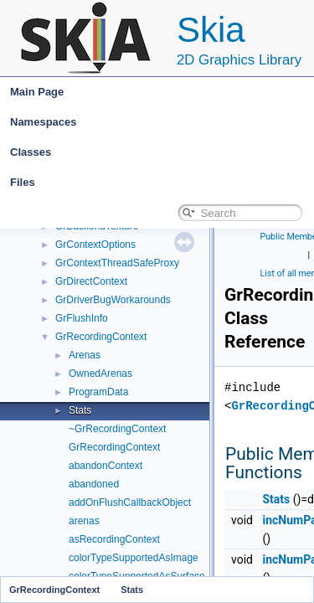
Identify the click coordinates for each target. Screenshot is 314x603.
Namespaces (160, 122)
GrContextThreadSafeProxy (117, 263)
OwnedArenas (100, 373)
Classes (160, 152)
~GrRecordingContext (117, 429)
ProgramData (98, 392)
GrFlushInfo (81, 318)
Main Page (37, 91)
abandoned (94, 484)
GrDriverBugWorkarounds (113, 300)
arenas (84, 521)
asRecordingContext (114, 539)
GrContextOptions (95, 244)
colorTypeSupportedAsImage (133, 558)
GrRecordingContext (101, 337)
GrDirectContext (91, 281)
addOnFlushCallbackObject (130, 502)
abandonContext (105, 466)
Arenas (84, 355)
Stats (80, 410)
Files (160, 182)
